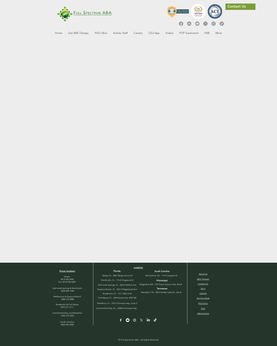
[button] (138, 33)
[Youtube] (197, 24)
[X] (205, 24)
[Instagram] (213, 24)
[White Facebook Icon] (121, 320)
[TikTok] (222, 24)
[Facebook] (181, 24)
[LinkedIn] (189, 24)
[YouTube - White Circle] (127, 320)
